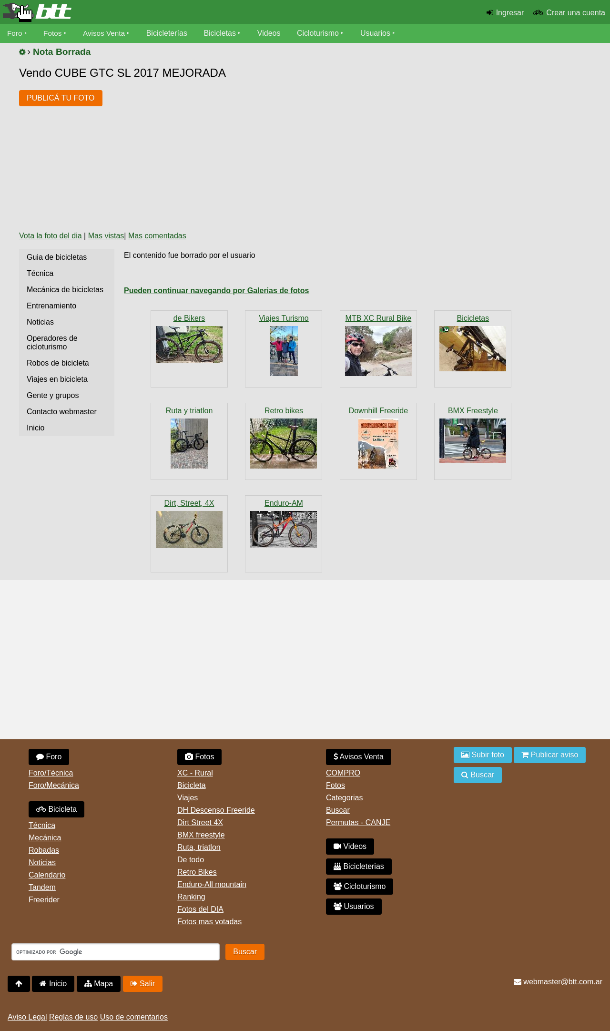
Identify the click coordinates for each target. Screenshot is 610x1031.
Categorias (344, 798)
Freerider (44, 900)
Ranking (191, 897)
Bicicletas (225, 33)
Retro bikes (283, 411)
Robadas (44, 850)
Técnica (40, 273)
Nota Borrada (62, 52)
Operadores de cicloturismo (52, 342)
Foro (15, 33)
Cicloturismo (322, 33)
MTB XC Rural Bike (379, 318)
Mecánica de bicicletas (65, 290)
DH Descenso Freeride (216, 810)
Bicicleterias (359, 866)
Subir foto (482, 755)
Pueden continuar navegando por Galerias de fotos (216, 290)
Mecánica (45, 838)
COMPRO (343, 773)
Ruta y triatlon (189, 411)
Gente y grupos (53, 395)
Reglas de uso (73, 1017)
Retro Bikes (197, 872)
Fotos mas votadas (209, 922)
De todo (190, 860)
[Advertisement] (283, 151)
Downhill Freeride (378, 411)
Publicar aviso (549, 755)
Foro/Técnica (51, 773)
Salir (143, 984)
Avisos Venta (107, 33)
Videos (273, 33)
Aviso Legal (27, 1017)
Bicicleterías (170, 33)
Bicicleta (56, 809)
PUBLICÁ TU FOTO (61, 98)
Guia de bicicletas (57, 257)
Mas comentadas (157, 236)
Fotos (53, 33)
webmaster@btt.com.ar (558, 982)
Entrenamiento (51, 306)
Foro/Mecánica (54, 785)
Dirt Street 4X (200, 822)
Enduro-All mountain (211, 884)
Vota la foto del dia (50, 236)
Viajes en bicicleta (57, 379)
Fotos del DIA (200, 909)
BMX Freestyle (473, 411)
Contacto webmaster (62, 412)
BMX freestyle (201, 835)
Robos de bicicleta (58, 363)
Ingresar (510, 13)
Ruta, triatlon (199, 847)
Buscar (338, 810)
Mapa (98, 984)
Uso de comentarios (134, 1017)
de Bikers (189, 318)
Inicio (35, 428)
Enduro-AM (283, 503)
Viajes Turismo (284, 318)
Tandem (42, 887)
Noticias (40, 322)
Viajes (187, 798)
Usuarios (379, 33)
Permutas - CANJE (358, 822)
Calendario (47, 875)
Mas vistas (106, 236)
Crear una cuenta (575, 13)
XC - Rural (195, 773)
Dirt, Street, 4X (189, 503)
